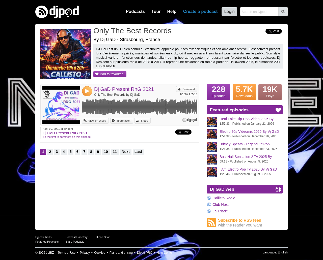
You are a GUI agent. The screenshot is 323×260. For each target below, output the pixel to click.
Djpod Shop (103, 237)
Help (172, 11)
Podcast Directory (77, 237)
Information (123, 120)
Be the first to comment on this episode (67, 136)
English (283, 252)
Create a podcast (200, 11)
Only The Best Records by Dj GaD (117, 94)
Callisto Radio (223, 198)
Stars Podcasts (75, 241)
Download (188, 89)
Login (229, 11)
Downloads (244, 91)
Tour (156, 11)
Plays (270, 91)
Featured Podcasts (47, 241)
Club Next (220, 205)
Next (126, 152)
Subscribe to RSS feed (250, 223)
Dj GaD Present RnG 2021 (124, 89)
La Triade (220, 211)
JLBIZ (50, 252)
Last (138, 152)
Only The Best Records (132, 30)
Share (144, 120)
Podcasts (135, 11)
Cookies (99, 252)
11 (115, 152)
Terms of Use (67, 252)
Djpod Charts (43, 237)
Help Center (165, 252)
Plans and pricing (121, 252)
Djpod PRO (144, 252)
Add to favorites (111, 74)
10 (106, 152)
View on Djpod (97, 120)
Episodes (218, 91)
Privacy (85, 252)
